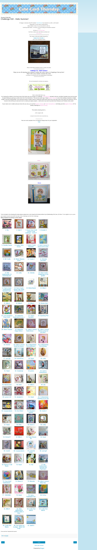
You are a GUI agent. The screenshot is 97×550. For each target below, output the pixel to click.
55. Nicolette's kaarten (31, 411)
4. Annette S (43, 230)
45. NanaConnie (7, 384)
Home (39, 542)
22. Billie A (19, 303)
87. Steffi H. (31, 525)
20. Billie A (43, 288)
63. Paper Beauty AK (31, 437)
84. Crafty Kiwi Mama (43, 509)
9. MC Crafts (7, 259)
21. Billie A (7, 303)
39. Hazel (31, 358)
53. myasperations (6, 411)
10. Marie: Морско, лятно (19, 259)
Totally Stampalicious (50, 104)
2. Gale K (19, 230)
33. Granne (6, 344)
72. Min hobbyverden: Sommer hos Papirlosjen (43, 467)
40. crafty (43, 358)
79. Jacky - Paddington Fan (31, 495)
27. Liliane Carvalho (31, 316)
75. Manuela (31, 481)
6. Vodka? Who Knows (19, 246)
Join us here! (39, 33)
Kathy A (42, 38)
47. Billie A (31, 384)
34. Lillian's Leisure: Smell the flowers (19, 345)
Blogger (42, 548)
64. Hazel (43, 437)
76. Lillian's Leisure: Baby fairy (43, 482)
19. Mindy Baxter (31, 288)
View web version (39, 545)
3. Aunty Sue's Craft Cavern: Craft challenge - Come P (31, 231)
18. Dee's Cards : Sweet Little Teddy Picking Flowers (19, 289)
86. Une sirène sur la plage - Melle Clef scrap (19, 527)
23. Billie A (31, 303)
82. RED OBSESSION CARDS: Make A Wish (19, 511)
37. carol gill (7, 358)
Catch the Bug (43, 105)
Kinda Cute (36, 38)
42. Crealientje (18, 371)
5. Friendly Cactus (6, 245)
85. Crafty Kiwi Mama (7, 526)
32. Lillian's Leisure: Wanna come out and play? (43, 331)
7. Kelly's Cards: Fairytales (31, 246)
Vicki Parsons (39, 22)
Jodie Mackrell (46, 96)
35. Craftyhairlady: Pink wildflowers (31, 345)
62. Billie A (19, 437)
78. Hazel (19, 495)
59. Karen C (31, 424)
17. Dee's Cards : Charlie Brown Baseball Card (7, 289)
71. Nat (31, 464)
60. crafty (43, 424)
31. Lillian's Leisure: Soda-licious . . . (31, 330)
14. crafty (19, 273)
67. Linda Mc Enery (31, 451)
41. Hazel (7, 371)
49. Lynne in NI (7, 397)
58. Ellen (19, 424)
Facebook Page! (41, 30)
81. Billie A (7, 509)
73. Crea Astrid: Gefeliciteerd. (7, 482)
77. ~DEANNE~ (7, 495)
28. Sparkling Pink (43, 315)
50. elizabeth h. (19, 397)
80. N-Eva (43, 495)
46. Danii (19, 384)
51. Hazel (31, 397)
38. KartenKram (19, 358)
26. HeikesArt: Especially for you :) (19, 316)
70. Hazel (19, 464)
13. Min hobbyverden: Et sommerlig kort (7, 274)
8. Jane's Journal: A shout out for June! (43, 246)
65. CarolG (6, 451)
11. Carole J (31, 259)
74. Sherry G (19, 481)
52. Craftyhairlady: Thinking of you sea (43, 397)
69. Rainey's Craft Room (7, 465)
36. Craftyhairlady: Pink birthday (43, 345)
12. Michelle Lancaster (43, 259)
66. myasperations (19, 451)
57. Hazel (7, 424)
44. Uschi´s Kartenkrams (43, 371)
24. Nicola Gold (43, 303)
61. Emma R (7, 437)
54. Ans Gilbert (19, 411)
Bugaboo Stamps (52, 98)
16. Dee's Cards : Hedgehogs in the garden (43, 274)
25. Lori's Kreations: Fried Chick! (7, 316)
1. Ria (7, 230)
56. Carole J (43, 411)
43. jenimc (31, 371)
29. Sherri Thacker (7, 329)
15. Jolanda (31, 273)
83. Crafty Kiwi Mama (31, 509)
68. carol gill (43, 451)
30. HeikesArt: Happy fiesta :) (19, 330)
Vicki (39, 122)
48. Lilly (43, 384)
